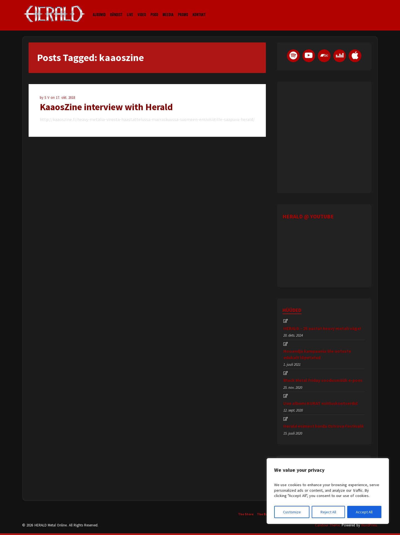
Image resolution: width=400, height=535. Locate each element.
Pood (154, 9)
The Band (264, 514)
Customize (292, 511)
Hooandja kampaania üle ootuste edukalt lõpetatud (317, 354)
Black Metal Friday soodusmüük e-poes (322, 380)
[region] (328, 491)
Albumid (99, 9)
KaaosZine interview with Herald (106, 107)
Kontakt (199, 9)
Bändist (116, 9)
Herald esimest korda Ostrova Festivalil (323, 426)
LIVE (130, 9)
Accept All (364, 511)
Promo (183, 9)
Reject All (328, 511)
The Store (246, 514)
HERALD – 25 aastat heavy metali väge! (322, 328)
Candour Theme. (328, 525)
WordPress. (369, 525)
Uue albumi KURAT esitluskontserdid (320, 403)
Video (142, 9)
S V (47, 97)
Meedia (168, 9)
